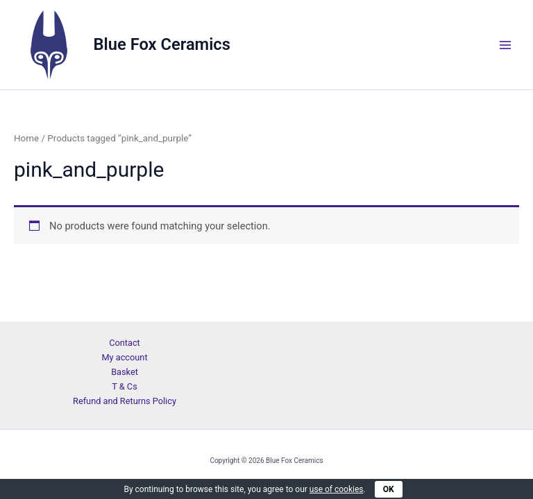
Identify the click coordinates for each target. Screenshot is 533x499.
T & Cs (124, 386)
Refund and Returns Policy (124, 401)
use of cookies (337, 489)
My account (124, 357)
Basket (124, 372)
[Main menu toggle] (505, 44)
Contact (124, 343)
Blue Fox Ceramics (162, 44)
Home (26, 138)
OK (388, 489)
